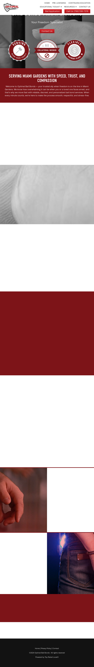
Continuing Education (79, 3)
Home (47, 3)
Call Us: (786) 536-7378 (77, 11)
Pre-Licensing (59, 3)
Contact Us (84, 7)
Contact (56, 648)
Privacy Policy (46, 648)
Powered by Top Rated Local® (47, 657)
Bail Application (52, 11)
